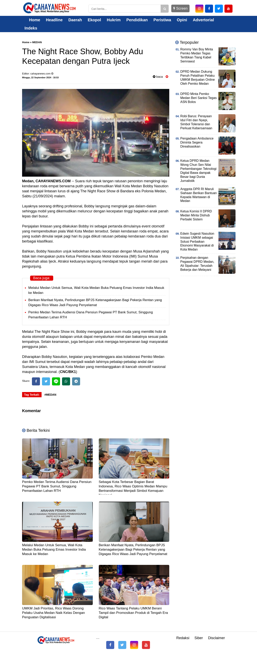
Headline (54, 20)
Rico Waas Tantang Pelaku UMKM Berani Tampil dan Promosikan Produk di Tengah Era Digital (133, 612)
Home (32, 20)
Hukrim (114, 20)
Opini (182, 20)
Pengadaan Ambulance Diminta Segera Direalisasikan (196, 142)
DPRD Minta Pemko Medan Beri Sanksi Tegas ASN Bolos (198, 98)
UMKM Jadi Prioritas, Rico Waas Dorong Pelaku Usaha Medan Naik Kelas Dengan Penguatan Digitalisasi (53, 612)
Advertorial (203, 20)
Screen (180, 8)
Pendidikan (137, 20)
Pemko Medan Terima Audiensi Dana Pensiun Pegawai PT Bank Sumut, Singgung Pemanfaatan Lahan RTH (57, 486)
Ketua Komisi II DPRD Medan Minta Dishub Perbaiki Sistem (196, 215)
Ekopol (94, 20)
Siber (199, 638)
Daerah (75, 20)
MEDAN (37, 42)
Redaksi (182, 638)
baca (158, 76)
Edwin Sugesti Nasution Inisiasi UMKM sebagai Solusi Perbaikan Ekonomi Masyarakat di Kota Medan (197, 241)
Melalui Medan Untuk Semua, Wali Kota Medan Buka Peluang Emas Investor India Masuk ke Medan (54, 549)
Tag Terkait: (32, 394)
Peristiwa (162, 20)
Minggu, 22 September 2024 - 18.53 (40, 77)
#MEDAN (50, 394)
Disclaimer (216, 638)
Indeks (30, 28)
